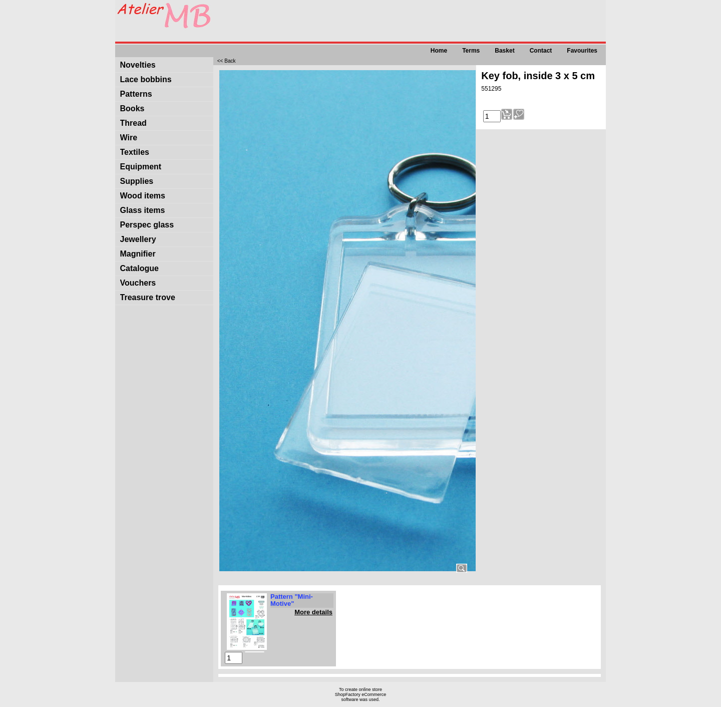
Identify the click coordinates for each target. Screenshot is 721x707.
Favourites (582, 50)
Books (132, 108)
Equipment (141, 166)
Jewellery (138, 239)
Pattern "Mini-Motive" (291, 600)
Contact (541, 50)
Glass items (142, 210)
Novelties (138, 65)
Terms (471, 50)
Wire (129, 137)
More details (313, 612)
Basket (504, 50)
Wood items (142, 195)
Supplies (137, 181)
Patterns (136, 94)
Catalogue (139, 268)
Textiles (134, 152)
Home (439, 50)
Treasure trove (147, 297)
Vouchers (138, 283)
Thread (133, 123)
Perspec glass (147, 224)
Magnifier (138, 254)
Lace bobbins (146, 79)
